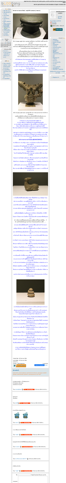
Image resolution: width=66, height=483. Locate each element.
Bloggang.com (56, 77)
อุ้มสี (15, 376)
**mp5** (15, 408)
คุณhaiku (12, 348)
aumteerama (56, 44)
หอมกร (15, 396)
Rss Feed (54, 22)
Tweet (46, 338)
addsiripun (55, 39)
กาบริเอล (55, 59)
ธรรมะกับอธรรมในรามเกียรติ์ (5, 40)
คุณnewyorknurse (30, 348)
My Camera (5, 44)
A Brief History (4, 33)
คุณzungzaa (37, 346)
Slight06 (55, 51)
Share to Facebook (40, 338)
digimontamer (56, 52)
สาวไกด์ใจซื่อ (56, 40)
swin (54, 43)
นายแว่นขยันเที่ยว (57, 66)
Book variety (6, 31)
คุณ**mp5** (36, 348)
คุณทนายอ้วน (13, 346)
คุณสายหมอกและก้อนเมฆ (29, 346)
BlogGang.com (56, 57)
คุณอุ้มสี (42, 346)
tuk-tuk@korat (17, 363)
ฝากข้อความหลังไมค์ (56, 20)
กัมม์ (54, 56)
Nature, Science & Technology (5, 29)
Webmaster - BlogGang (58, 69)
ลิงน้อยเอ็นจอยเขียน (57, 47)
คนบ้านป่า (55, 60)
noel (54, 55)
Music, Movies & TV (5, 25)
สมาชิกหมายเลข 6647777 (19, 432)
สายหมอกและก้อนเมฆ (58, 53)
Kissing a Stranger (57, 42)
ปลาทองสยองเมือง (57, 62)
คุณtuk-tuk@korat (20, 346)
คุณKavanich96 (18, 348)
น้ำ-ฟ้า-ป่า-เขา (56, 48)
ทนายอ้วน (16, 420)
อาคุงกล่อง (55, 45)
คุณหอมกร (24, 348)
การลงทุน (5, 42)
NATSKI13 (55, 50)
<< (2, 48)
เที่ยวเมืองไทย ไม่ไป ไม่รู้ (5, 15)
